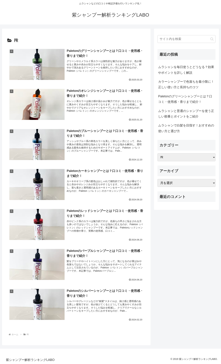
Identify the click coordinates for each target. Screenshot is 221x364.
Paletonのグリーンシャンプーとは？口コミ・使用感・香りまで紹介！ (185, 99)
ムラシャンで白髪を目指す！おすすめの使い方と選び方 (186, 128)
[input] (186, 39)
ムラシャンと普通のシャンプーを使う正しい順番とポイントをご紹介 (186, 113)
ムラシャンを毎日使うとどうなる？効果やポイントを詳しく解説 (186, 69)
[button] (212, 39)
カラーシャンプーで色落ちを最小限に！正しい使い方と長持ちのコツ (186, 84)
